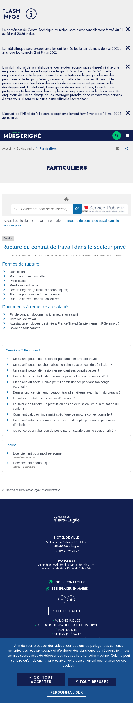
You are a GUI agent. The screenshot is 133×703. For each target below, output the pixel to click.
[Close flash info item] (127, 29)
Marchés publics (66, 620)
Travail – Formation (49, 220)
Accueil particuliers (17, 220)
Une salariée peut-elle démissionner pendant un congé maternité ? (60, 376)
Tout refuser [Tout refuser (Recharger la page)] (92, 681)
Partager (126, 148)
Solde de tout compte (25, 328)
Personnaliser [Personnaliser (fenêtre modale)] (66, 692)
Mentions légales (66, 634)
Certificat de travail (23, 319)
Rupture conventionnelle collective (34, 299)
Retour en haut (126, 499)
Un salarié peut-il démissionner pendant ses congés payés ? (56, 370)
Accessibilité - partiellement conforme (66, 625)
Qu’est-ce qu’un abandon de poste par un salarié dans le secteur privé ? (64, 430)
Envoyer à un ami (117, 148)
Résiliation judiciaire (24, 285)
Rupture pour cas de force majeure (35, 294)
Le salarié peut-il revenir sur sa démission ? (44, 398)
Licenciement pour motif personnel (37, 453)
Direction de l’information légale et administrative (32, 490)
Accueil (6, 148)
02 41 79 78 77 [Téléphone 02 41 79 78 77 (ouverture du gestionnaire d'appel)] (69, 551)
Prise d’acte (18, 281)
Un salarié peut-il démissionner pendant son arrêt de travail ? (56, 359)
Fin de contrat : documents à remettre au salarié (44, 314)
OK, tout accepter (41, 679)
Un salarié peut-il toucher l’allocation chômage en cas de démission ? (62, 364)
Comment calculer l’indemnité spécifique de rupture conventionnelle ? (62, 414)
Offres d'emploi (68, 611)
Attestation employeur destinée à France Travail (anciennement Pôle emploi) (64, 323)
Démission (17, 271)
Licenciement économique (31, 463)
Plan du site (66, 629)
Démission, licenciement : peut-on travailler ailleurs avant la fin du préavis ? (67, 392)
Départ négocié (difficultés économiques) (39, 290)
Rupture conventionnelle (27, 276)
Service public (25, 148)
